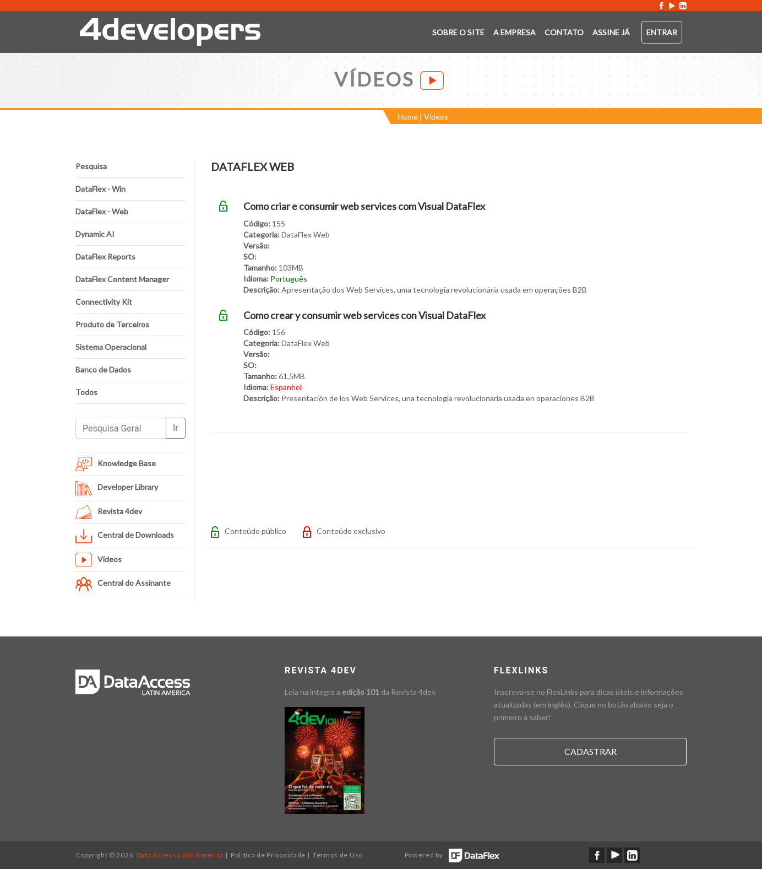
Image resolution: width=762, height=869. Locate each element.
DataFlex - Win (100, 188)
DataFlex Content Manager (122, 279)
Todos (86, 392)
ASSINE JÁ (611, 32)
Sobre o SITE (458, 32)
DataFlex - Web (101, 211)
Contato (564, 32)
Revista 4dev (413, 692)
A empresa (514, 32)
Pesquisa (91, 166)
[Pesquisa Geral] (120, 428)
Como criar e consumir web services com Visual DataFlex (364, 206)
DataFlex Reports (105, 256)
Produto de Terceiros (112, 324)
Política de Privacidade (268, 855)
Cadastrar (590, 751)
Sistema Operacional (110, 347)
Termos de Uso (338, 855)
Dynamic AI (95, 234)
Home (408, 116)
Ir (175, 428)
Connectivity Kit (103, 301)
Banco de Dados (103, 369)
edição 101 (360, 692)
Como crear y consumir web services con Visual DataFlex (364, 315)
